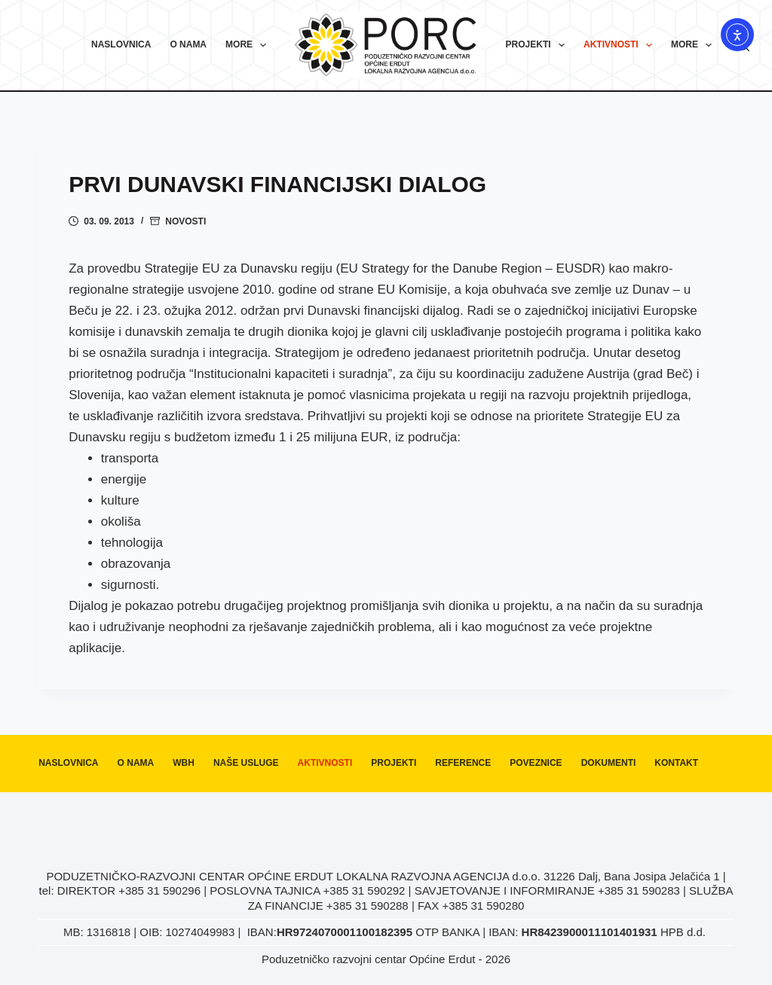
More (248, 45)
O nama (188, 44)
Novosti (185, 221)
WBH (184, 763)
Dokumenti (608, 763)
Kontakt (676, 763)
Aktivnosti (621, 45)
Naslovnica (121, 44)
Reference (463, 763)
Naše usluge (246, 763)
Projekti (538, 45)
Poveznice (536, 763)
